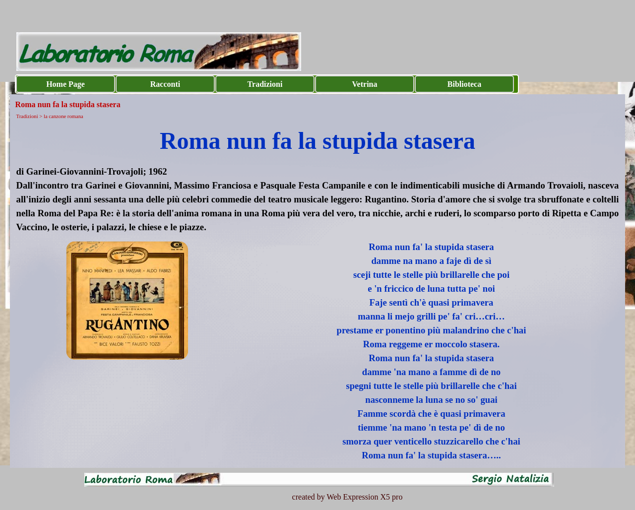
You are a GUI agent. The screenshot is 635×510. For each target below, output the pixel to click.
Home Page (65, 84)
